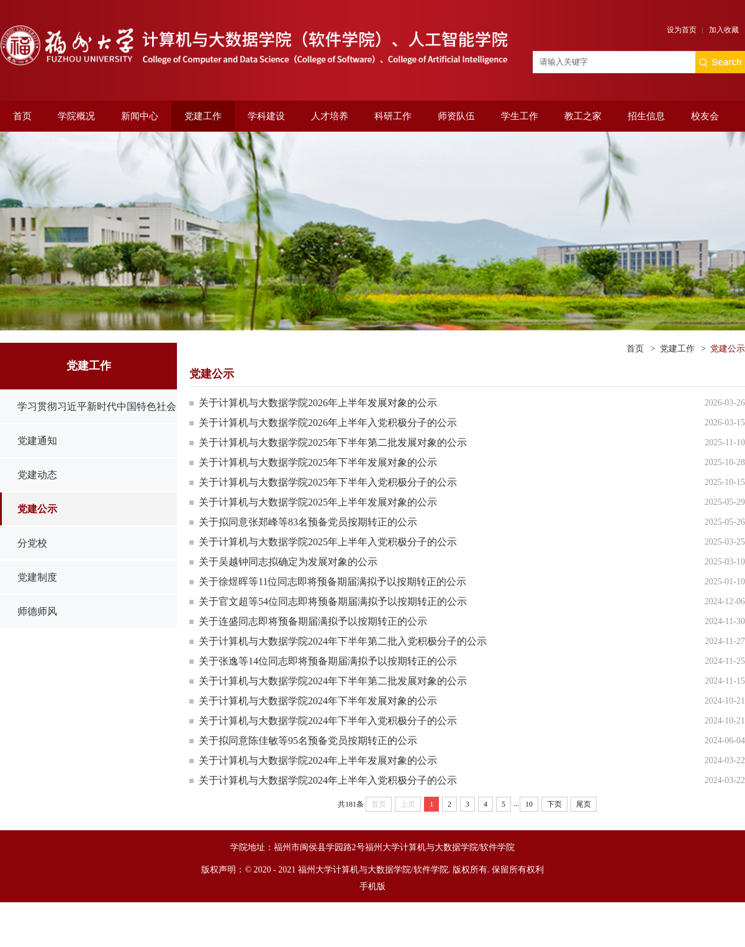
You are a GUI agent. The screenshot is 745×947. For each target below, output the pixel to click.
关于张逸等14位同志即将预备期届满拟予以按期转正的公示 (328, 661)
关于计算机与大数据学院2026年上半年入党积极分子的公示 (328, 422)
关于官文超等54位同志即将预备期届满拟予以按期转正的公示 (333, 601)
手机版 (372, 886)
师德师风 (37, 611)
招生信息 (646, 116)
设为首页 (682, 29)
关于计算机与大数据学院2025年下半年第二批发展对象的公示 (333, 442)
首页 (22, 116)
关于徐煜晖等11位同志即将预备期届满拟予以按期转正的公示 (332, 581)
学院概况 (76, 116)
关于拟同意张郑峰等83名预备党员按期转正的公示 (308, 522)
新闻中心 (139, 116)
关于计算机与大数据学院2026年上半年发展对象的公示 (318, 402)
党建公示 (37, 509)
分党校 (32, 543)
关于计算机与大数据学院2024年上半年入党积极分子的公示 (328, 780)
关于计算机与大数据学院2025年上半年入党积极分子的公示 (328, 542)
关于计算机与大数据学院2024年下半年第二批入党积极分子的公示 (343, 641)
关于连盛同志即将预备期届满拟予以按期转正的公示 (313, 621)
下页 (554, 804)
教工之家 (583, 116)
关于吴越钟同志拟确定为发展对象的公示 (288, 561)
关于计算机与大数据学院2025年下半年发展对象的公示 (318, 462)
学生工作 (519, 116)
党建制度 (37, 577)
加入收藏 (724, 29)
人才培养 (329, 116)
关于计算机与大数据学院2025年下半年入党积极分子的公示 (328, 482)
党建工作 (203, 116)
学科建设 (266, 116)
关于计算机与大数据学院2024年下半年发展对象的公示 (318, 701)
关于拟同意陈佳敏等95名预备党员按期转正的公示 (308, 740)
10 (529, 804)
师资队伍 (456, 116)
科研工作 (393, 116)
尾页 (583, 804)
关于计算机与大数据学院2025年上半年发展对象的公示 (318, 502)
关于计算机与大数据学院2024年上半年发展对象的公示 (318, 760)
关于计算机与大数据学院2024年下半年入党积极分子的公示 (328, 720)
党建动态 (37, 474)
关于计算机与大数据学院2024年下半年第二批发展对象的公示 (333, 681)
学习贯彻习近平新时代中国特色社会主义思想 (96, 423)
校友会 (705, 116)
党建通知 (37, 440)
